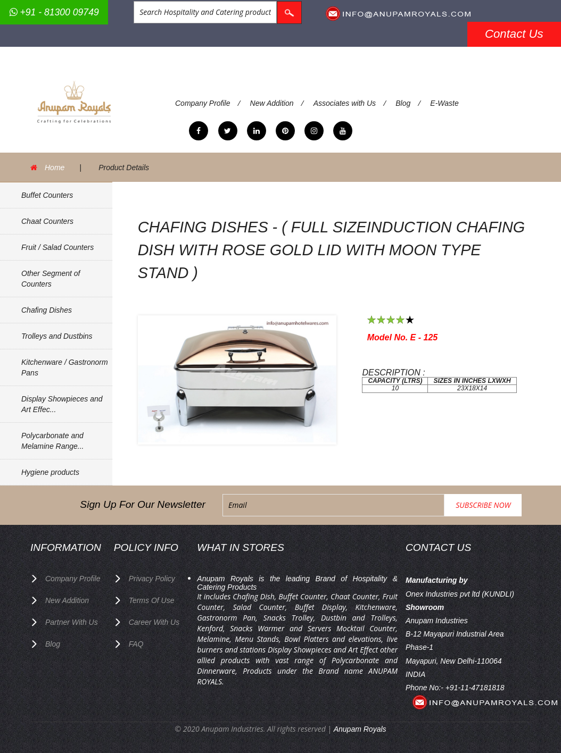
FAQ (136, 644)
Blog (402, 103)
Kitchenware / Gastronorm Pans (64, 367)
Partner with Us (71, 622)
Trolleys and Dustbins (57, 336)
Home (54, 167)
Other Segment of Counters (50, 278)
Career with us (154, 622)
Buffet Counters (47, 195)
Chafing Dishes (46, 310)
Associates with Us (345, 103)
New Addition (272, 103)
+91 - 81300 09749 (54, 12)
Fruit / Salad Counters (57, 247)
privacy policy (152, 578)
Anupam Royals (360, 729)
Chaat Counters (47, 221)
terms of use (152, 600)
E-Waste (444, 103)
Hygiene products (50, 472)
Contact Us (514, 33)
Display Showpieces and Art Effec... (62, 404)
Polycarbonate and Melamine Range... (52, 440)
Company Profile (202, 103)
